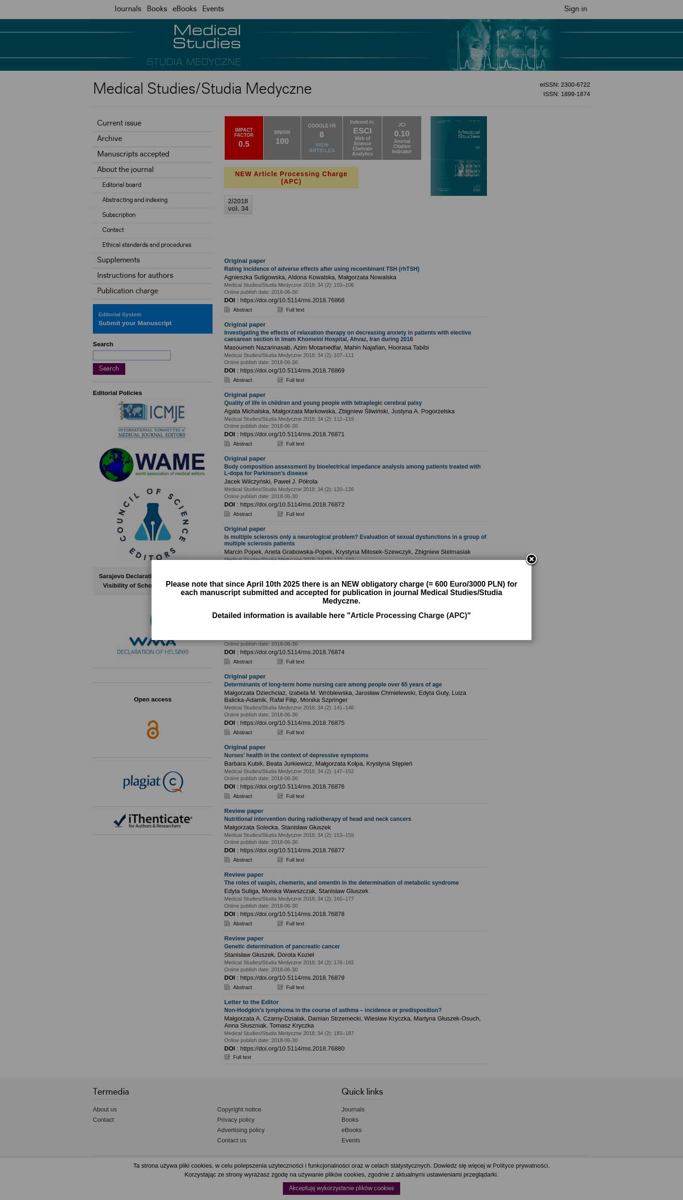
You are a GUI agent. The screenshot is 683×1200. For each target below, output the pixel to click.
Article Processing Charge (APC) (408, 615)
